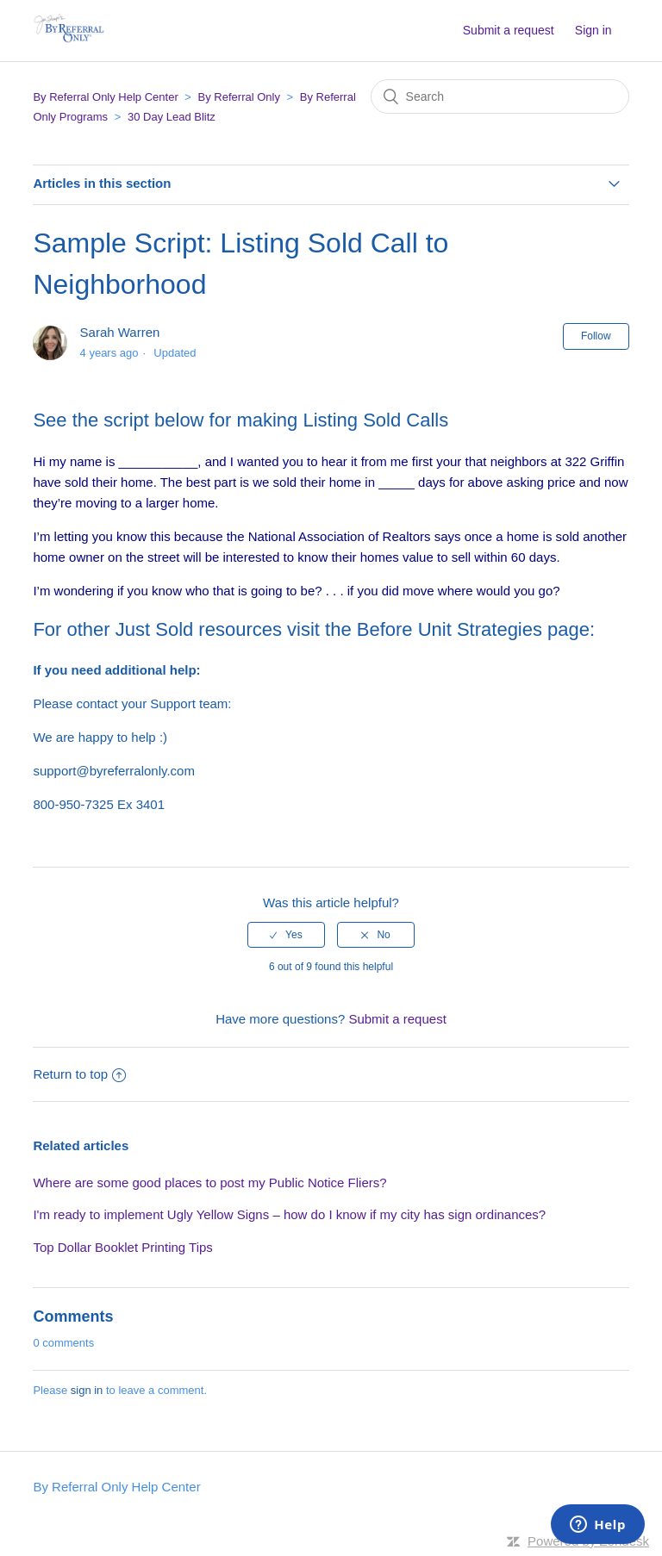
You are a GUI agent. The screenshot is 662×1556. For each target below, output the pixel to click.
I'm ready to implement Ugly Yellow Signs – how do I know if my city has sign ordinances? (289, 1214)
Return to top (79, 1074)
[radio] (286, 935)
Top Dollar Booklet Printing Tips (122, 1247)
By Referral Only (239, 96)
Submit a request (508, 30)
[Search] (500, 96)
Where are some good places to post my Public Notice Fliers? (209, 1182)
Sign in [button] (593, 30)
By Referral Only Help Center (105, 96)
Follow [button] (596, 336)
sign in (87, 1390)
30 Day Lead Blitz (171, 116)
